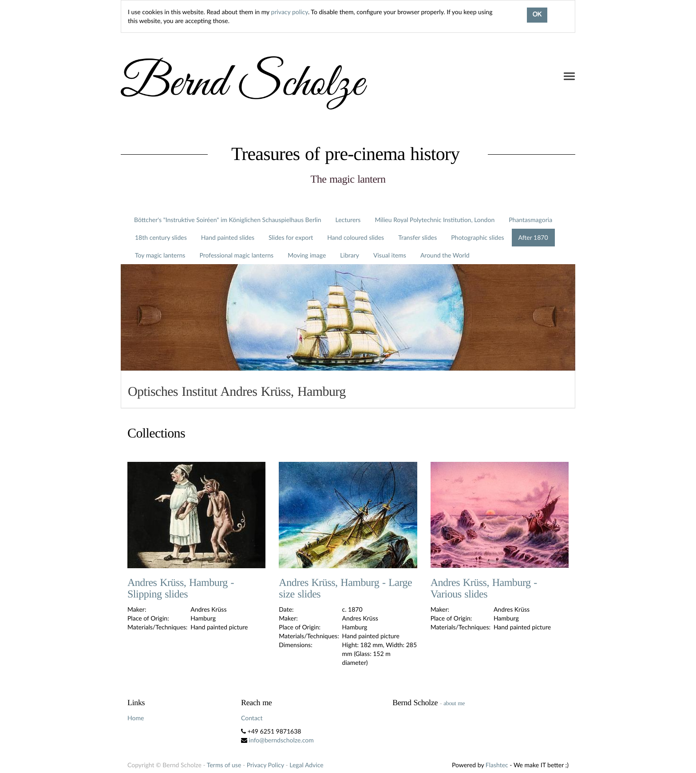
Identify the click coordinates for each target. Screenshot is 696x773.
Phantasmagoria (530, 219)
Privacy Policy (265, 765)
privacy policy (289, 12)
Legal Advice (306, 765)
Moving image (307, 255)
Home (135, 718)
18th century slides (161, 237)
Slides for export (291, 237)
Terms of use (224, 765)
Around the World (445, 255)
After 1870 (533, 237)
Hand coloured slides (355, 237)
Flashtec (497, 765)
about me (454, 703)
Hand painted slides (227, 237)
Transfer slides (417, 237)
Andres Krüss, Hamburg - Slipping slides (180, 588)
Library (349, 255)
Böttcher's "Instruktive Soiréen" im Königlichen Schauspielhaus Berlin (227, 219)
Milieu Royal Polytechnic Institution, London (434, 219)
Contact (252, 718)
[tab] (348, 389)
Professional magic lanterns (236, 255)
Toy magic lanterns (160, 255)
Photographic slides (477, 237)
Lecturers (348, 219)
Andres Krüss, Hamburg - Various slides (484, 588)
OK (537, 15)
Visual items (389, 255)
